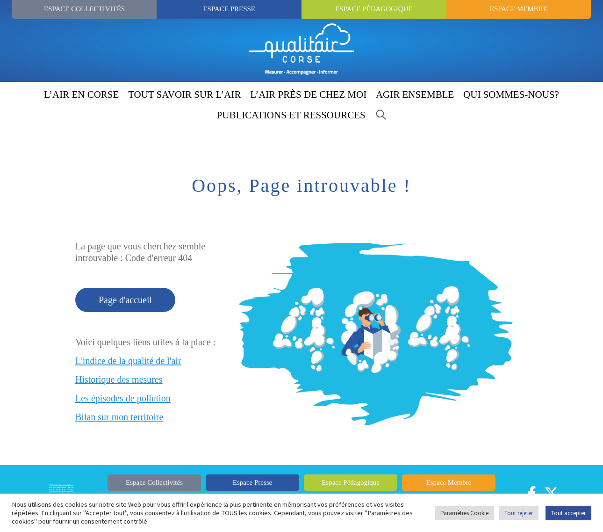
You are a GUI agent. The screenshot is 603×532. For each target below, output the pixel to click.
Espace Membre (518, 9)
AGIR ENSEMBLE (415, 94)
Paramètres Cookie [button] (464, 513)
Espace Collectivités (84, 9)
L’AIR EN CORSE (81, 94)
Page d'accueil (125, 300)
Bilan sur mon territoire (119, 417)
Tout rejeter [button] (518, 513)
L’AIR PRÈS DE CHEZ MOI (308, 94)
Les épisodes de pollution (123, 398)
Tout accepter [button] (568, 513)
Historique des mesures (119, 379)
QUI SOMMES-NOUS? (511, 94)
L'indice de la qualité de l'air (128, 361)
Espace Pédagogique (374, 9)
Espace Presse (229, 9)
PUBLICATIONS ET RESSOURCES (291, 115)
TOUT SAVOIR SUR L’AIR (184, 94)
